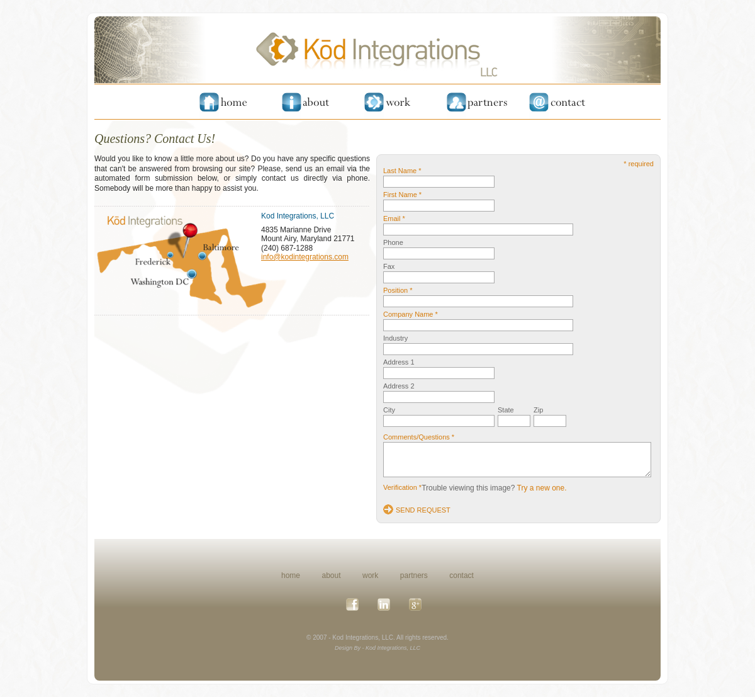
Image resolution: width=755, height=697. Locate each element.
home (290, 575)
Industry (395, 338)
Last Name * (402, 170)
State (506, 410)
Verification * (402, 487)
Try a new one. (542, 488)
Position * (397, 290)
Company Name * (410, 314)
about (331, 575)
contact (461, 575)
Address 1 (399, 362)
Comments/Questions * (418, 437)
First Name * (402, 194)
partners (414, 575)
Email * (394, 218)
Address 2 (399, 386)
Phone (393, 242)
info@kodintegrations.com (305, 256)
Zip (538, 410)
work (370, 575)
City (389, 410)
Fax (388, 266)
